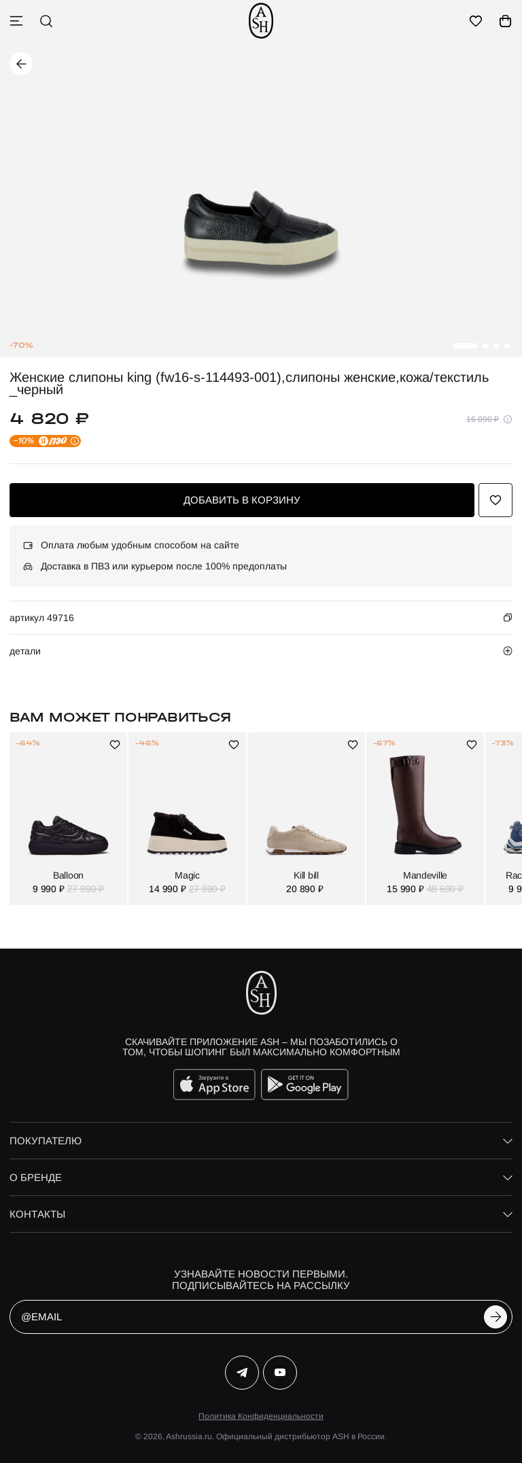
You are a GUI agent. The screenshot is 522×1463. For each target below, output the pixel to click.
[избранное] (476, 21)
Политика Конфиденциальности (261, 1416)
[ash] (261, 21)
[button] (465, 346)
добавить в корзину (242, 500)
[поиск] (46, 21)
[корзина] (505, 21)
